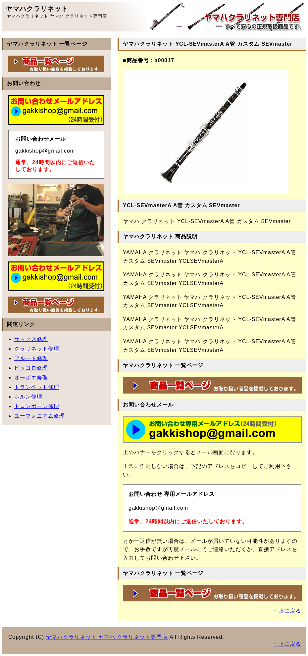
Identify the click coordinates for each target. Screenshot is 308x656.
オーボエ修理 (31, 377)
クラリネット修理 (36, 348)
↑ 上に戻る (287, 611)
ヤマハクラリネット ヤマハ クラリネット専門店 (107, 637)
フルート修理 (31, 358)
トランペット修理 (36, 387)
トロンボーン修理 (36, 406)
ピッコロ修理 (31, 368)
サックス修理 (31, 339)
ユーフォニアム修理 (39, 416)
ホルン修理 (28, 396)
